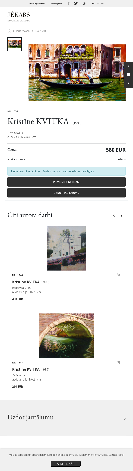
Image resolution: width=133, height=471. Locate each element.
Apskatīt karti (20, 413)
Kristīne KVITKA (39, 121)
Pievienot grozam (66, 182)
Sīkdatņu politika (80, 396)
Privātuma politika (81, 391)
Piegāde (74, 381)
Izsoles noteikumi (80, 371)
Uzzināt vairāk (116, 454)
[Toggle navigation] (121, 16)
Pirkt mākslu (23, 31)
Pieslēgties (57, 3)
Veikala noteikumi (81, 386)
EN (98, 3)
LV (93, 3)
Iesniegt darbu (37, 3)
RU (102, 3)
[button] (114, 216)
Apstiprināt (65, 463)
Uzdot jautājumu (66, 192)
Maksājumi (76, 376)
